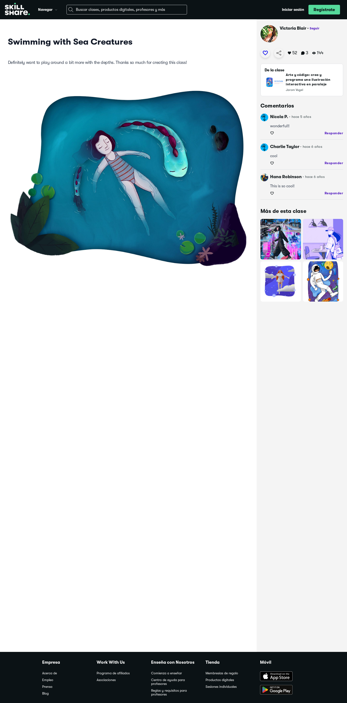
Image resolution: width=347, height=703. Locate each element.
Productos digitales (220, 680)
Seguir (314, 28)
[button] (56, 9)
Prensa (47, 687)
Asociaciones (106, 680)
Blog (45, 693)
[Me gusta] (265, 53)
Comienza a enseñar (166, 673)
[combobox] (127, 9)
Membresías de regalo (222, 673)
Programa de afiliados (113, 673)
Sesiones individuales (221, 687)
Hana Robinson (286, 176)
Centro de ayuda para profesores (168, 682)
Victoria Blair (293, 28)
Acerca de (49, 673)
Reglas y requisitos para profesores (169, 692)
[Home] (17, 10)
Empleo (47, 680)
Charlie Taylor (284, 146)
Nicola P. (279, 116)
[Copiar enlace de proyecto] (279, 53)
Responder (334, 133)
